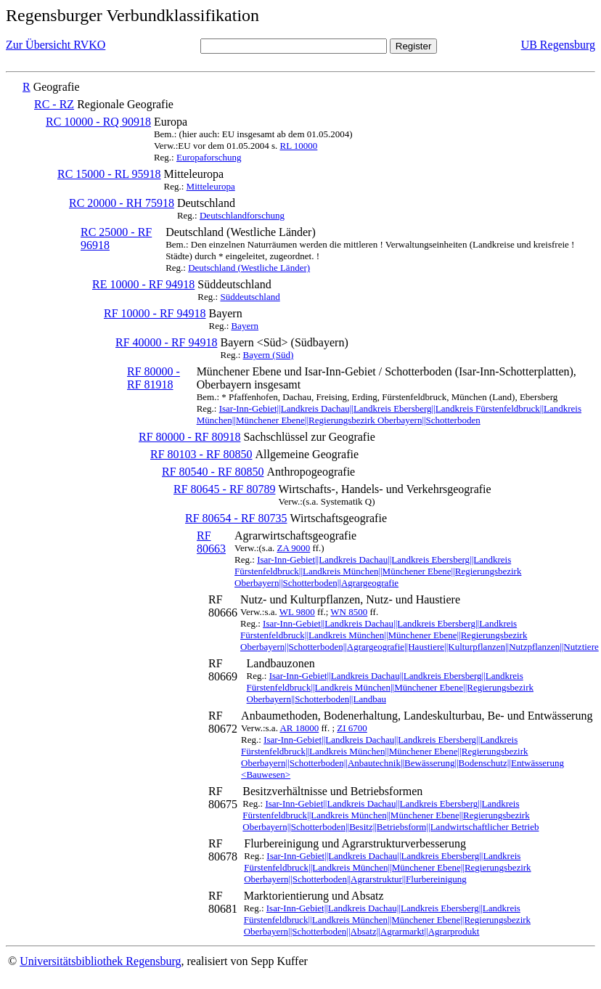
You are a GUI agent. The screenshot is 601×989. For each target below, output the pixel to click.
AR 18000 (299, 728)
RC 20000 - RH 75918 (121, 203)
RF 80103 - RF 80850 (201, 454)
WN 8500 (348, 611)
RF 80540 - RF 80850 (212, 471)
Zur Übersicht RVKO (55, 44)
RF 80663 (211, 542)
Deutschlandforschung (242, 215)
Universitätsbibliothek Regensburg (100, 961)
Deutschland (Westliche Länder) (249, 267)
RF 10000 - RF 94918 (154, 313)
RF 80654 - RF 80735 (236, 518)
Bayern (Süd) (268, 354)
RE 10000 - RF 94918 (143, 284)
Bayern (245, 325)
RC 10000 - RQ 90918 (98, 121)
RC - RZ (54, 104)
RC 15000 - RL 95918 (109, 174)
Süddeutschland (249, 296)
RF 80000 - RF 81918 (153, 378)
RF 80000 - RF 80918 (189, 437)
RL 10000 (298, 145)
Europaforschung (209, 157)
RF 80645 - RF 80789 (224, 489)
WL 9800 (297, 611)
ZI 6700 (352, 728)
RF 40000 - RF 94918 (166, 342)
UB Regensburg (558, 44)
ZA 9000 (293, 547)
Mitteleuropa (211, 186)
